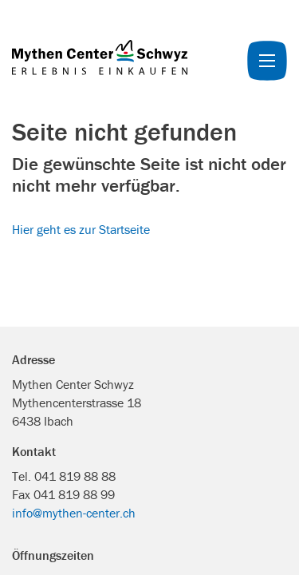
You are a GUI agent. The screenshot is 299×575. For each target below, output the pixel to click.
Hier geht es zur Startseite (81, 229)
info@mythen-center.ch (74, 513)
